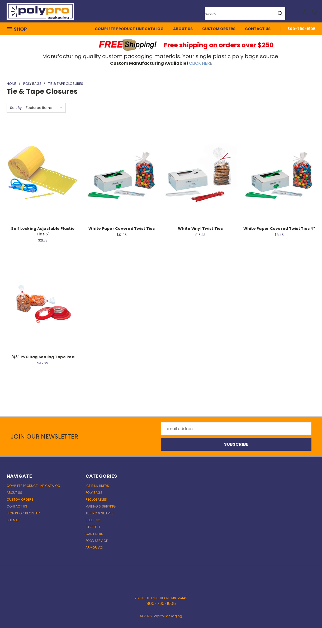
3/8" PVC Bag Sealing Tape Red (42, 357)
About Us (183, 28)
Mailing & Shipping (101, 506)
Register (32, 513)
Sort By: (16, 107)
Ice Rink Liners (97, 485)
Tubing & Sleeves (99, 513)
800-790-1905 (301, 28)
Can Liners (94, 534)
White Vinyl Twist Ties (200, 228)
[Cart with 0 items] (314, 12)
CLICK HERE (200, 63)
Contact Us (258, 28)
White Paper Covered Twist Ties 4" (279, 228)
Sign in (13, 513)
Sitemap (13, 520)
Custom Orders (218, 28)
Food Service (97, 540)
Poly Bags (94, 492)
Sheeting (93, 520)
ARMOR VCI (94, 547)
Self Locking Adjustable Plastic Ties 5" (42, 231)
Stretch (93, 527)
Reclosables (96, 499)
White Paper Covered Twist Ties (121, 228)
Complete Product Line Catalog (129, 28)
